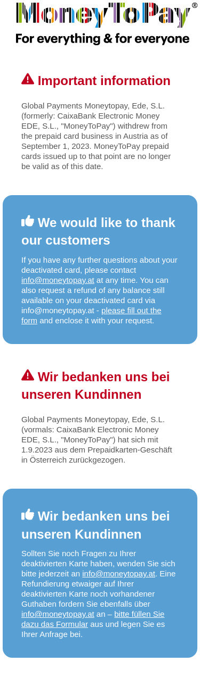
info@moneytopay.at (57, 279)
